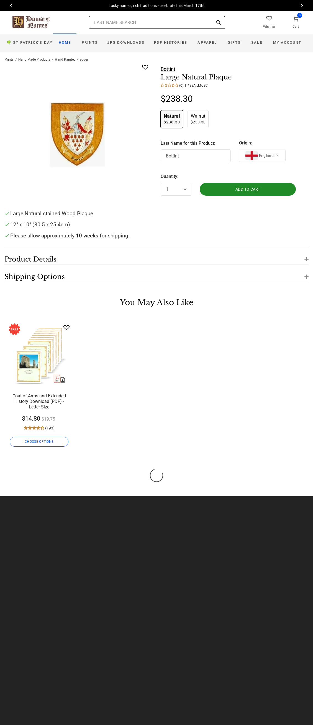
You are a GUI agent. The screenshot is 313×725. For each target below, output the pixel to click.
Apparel (207, 42)
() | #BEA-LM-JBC (193, 85)
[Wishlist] (66, 327)
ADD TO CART (247, 189)
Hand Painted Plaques (72, 59)
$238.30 (172, 118)
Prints (90, 42)
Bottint (168, 69)
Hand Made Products (34, 59)
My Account (287, 42)
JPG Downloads (126, 42)
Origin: (245, 143)
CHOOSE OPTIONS (39, 442)
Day (30, 42)
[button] (156, 256)
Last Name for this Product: (188, 143)
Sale (256, 42)
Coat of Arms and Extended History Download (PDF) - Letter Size (39, 401)
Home (65, 42)
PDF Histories (170, 42)
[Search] (218, 23)
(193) (49, 428)
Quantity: (169, 176)
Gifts (234, 42)
